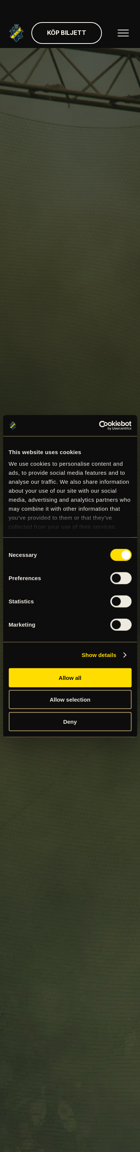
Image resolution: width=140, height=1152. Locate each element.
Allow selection (70, 699)
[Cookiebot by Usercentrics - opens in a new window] (99, 425)
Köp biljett (66, 32)
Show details (99, 655)
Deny (70, 721)
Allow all (70, 677)
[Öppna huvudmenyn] (123, 33)
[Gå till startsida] (16, 33)
